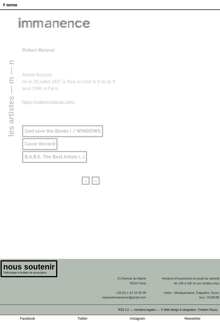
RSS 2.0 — (126, 309)
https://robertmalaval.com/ (48, 102)
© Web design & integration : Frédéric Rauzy (190, 309)
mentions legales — (147, 309)
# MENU (10, 4)
